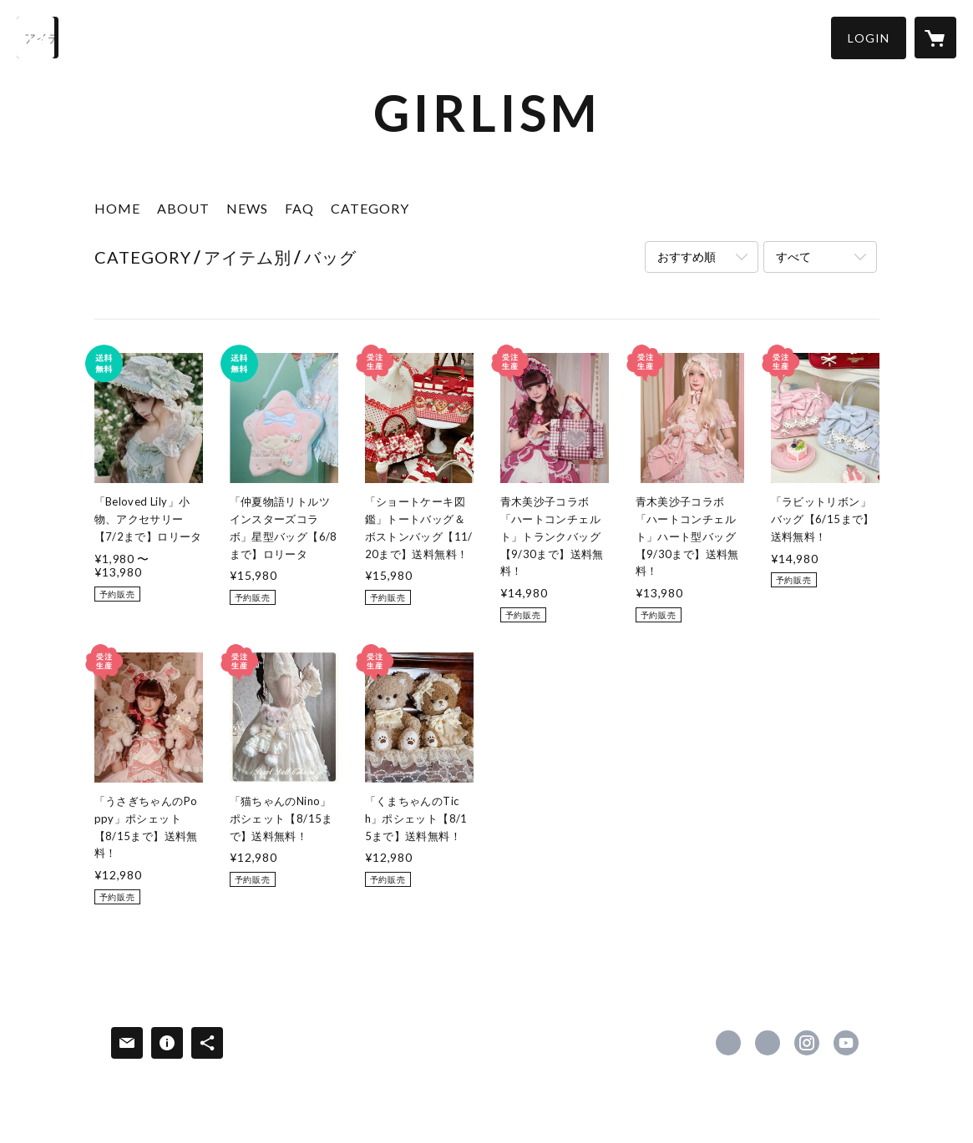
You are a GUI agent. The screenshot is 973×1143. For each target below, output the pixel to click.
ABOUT (183, 208)
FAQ (299, 208)
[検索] (37, 37)
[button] (868, 38)
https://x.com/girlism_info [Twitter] (767, 1042)
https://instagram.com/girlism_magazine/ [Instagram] (806, 1042)
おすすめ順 (686, 256)
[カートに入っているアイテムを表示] (935, 37)
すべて (793, 256)
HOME (117, 208)
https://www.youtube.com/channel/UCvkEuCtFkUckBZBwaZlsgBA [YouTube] (846, 1042)
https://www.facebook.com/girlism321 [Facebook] (728, 1042)
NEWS (247, 208)
